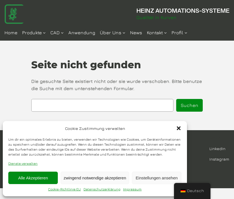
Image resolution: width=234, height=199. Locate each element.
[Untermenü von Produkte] (44, 32)
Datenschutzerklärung (102, 189)
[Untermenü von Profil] (185, 32)
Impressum (132, 189)
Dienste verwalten (23, 163)
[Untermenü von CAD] (62, 32)
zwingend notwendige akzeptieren (95, 178)
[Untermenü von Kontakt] (165, 32)
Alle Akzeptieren (33, 178)
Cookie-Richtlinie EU (64, 189)
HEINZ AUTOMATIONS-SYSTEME (183, 10)
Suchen (189, 105)
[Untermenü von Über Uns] (124, 32)
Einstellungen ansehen (157, 178)
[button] (178, 128)
